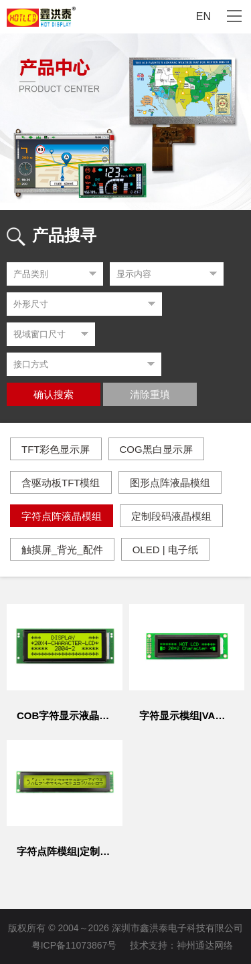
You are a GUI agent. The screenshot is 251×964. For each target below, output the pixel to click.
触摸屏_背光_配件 (62, 549)
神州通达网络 (205, 945)
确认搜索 (53, 394)
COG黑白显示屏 (156, 449)
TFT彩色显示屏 (55, 449)
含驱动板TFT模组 (60, 482)
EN (203, 16)
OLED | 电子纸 (165, 549)
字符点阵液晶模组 (61, 516)
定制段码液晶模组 (171, 516)
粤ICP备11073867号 (74, 945)
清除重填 (150, 394)
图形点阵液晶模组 (170, 482)
